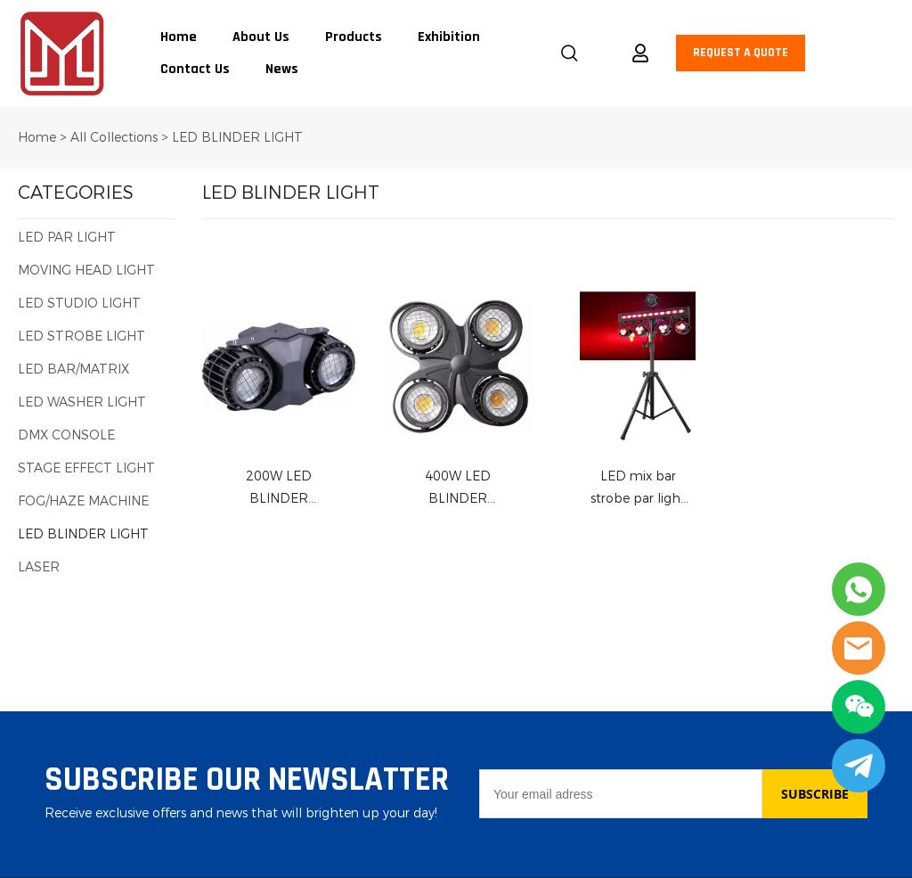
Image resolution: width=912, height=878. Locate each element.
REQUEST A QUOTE (740, 53)
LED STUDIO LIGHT (79, 303)
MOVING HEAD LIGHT (86, 270)
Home (178, 37)
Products (353, 37)
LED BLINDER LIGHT (237, 137)
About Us (260, 37)
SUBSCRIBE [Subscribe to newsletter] (815, 793)
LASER (39, 567)
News (281, 69)
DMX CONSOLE (66, 435)
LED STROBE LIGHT (81, 336)
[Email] (620, 793)
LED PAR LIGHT (67, 237)
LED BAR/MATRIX (73, 369)
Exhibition (449, 37)
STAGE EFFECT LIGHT (86, 468)
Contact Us (195, 69)
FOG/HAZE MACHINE (83, 501)
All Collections (114, 137)
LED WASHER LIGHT (82, 402)
